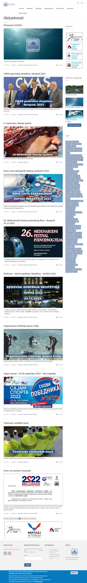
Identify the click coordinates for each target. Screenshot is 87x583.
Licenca (73, 191)
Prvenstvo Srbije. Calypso (71, 219)
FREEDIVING (69, 175)
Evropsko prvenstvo (70, 171)
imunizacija (68, 178)
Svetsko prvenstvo (77, 253)
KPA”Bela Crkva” (69, 185)
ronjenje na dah (78, 237)
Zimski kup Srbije (70, 269)
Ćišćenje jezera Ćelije (71, 94)
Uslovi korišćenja (54, 549)
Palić (82, 201)
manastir (68, 194)
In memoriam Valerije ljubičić (18, 123)
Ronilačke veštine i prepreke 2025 (74, 107)
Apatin (79, 144)
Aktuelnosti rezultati (33, 114)
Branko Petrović (69, 148)
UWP (71, 255)
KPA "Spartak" (69, 182)
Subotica (74, 251)
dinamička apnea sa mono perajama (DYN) (74, 158)
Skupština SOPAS (70, 244)
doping (67, 162)
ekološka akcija (69, 169)
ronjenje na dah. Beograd (71, 239)
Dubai (76, 166)
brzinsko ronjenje (78, 148)
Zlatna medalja (78, 269)
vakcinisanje (68, 258)
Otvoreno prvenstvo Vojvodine (72, 201)
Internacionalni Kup (70, 180)
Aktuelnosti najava (33, 65)
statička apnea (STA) (70, 248)
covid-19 (68, 153)
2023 (70, 141)
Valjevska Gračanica (70, 260)
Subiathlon (68, 251)
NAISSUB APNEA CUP (74, 196)
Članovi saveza (60, 8)
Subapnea (78, 248)
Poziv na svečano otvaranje (17, 470)
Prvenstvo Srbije (69, 217)
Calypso (67, 150)
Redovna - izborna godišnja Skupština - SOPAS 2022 (30, 273)
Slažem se (74, 572)
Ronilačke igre (69, 235)
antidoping (74, 144)
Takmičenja (38, 8)
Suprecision (79, 251)
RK (77, 221)
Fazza (77, 171)
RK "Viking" (68, 230)
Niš (81, 196)
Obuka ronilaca (23, 13)
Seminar (75, 242)
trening (67, 255)
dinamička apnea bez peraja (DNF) (74, 155)
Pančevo (68, 203)
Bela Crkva (68, 146)
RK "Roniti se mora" (70, 228)
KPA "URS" (75, 182)
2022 (67, 141)
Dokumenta (70, 8)
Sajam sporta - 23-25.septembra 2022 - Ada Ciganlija (30, 373)
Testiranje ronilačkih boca (16, 423)
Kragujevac (77, 185)
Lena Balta (68, 191)
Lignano (78, 191)
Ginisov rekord (76, 175)
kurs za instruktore (75, 187)
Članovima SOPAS (13, 25)
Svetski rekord (69, 253)
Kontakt (51, 558)
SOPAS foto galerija (74, 125)
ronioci (67, 237)
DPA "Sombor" (69, 164)
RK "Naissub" (77, 226)
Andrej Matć (68, 144)
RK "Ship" (78, 228)
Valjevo (74, 258)
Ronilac (74, 230)
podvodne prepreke (70, 210)
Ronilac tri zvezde (70, 232)
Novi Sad (68, 198)
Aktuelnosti (29, 8)
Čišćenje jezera (74, 150)
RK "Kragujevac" (69, 226)
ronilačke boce (78, 232)
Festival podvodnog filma (71, 173)
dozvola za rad (73, 162)
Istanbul (77, 180)
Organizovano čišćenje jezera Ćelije (21, 326)
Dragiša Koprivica (70, 166)
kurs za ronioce (69, 189)
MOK (67, 196)
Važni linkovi (52, 553)
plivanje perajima (74, 205)
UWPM (75, 255)
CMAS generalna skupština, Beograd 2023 (24, 73)
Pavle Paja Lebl (74, 203)
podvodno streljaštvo (70, 214)
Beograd (74, 146)
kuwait (75, 189)
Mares (72, 194)
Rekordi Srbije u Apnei (71, 221)
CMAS (80, 150)
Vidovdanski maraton (70, 262)
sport (73, 246)
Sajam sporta (69, 242)
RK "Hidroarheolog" (70, 223)
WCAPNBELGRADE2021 (71, 264)
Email (26, 555)
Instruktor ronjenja (76, 178)
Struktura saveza (48, 8)
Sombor (77, 244)
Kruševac (68, 187)
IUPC (81, 180)
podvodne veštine (70, 212)
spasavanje (68, 246)
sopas (81, 244)
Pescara (68, 205)
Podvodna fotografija (70, 207)
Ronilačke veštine (77, 235)
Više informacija (38, 581)
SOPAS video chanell (55, 556)
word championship (70, 267)
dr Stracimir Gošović (78, 164)
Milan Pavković (78, 194)
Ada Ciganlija (76, 141)
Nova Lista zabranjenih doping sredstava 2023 (26, 171)
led (78, 189)
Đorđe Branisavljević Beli (71, 271)
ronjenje (72, 237)
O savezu (21, 8)
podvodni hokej (78, 212)
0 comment (60, 65)
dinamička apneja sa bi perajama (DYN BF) (73, 160)
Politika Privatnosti (54, 551)
